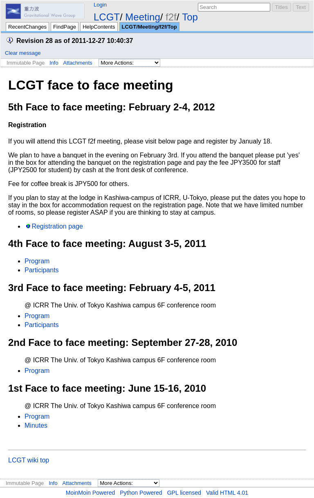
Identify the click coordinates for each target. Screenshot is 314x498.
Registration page (57, 226)
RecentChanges (27, 27)
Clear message (22, 53)
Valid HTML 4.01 (227, 492)
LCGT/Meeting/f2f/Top (149, 27)
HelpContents (99, 27)
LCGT (107, 16)
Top (190, 16)
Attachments (77, 63)
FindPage (64, 27)
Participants (42, 270)
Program (37, 261)
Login (100, 5)
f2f (171, 16)
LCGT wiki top (28, 460)
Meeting (142, 16)
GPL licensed (184, 492)
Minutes (36, 425)
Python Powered (141, 492)
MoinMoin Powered (90, 492)
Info (53, 63)
